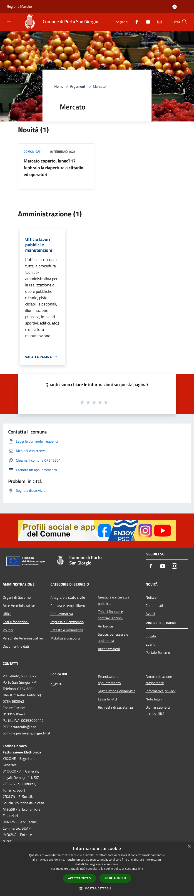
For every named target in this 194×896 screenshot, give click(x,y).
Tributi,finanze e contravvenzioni (110, 615)
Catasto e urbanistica (66, 630)
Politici (8, 630)
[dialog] (97, 869)
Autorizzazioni (109, 648)
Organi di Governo (17, 597)
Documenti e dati (16, 646)
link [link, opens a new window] (140, 869)
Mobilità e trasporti (65, 638)
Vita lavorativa (61, 613)
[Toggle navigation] (9, 21)
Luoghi (151, 636)
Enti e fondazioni (16, 622)
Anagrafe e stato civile (67, 597)
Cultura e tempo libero (67, 605)
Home (58, 86)
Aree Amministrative (19, 605)
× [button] (189, 846)
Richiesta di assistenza (115, 707)
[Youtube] (146, 22)
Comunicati (32, 151)
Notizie (151, 597)
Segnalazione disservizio (116, 691)
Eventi (151, 644)
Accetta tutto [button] (79, 878)
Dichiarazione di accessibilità (158, 710)
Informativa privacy (161, 691)
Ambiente (105, 626)
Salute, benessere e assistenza (113, 637)
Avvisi (150, 613)
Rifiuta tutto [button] (115, 878)
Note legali (154, 699)
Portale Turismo (158, 652)
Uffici (7, 613)
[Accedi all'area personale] (174, 6)
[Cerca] (184, 21)
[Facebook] (134, 22)
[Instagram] (157, 22)
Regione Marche (19, 6)
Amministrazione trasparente (159, 679)
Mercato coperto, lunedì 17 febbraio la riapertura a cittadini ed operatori (54, 167)
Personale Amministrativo (23, 638)
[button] (97, 888)
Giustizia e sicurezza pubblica (113, 600)
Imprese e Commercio (67, 622)
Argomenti (78, 86)
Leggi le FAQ (107, 699)
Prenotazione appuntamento (109, 679)
